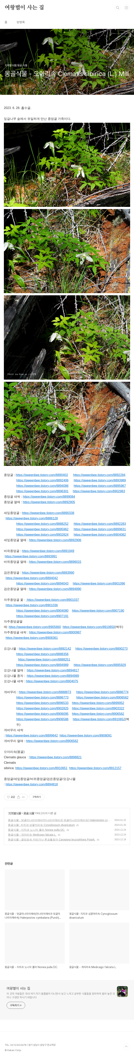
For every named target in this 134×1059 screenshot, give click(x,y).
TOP (126, 1046)
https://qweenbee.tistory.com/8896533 (42, 703)
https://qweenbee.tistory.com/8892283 (100, 523)
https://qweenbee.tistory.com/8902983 (99, 491)
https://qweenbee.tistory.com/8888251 (44, 659)
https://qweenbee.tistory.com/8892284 (99, 475)
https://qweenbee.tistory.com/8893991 (31, 556)
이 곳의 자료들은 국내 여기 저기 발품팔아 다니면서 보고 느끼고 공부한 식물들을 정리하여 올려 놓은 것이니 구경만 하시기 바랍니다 (61, 995)
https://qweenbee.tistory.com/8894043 (42, 583)
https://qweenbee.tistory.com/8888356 (42, 654)
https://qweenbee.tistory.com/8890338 (48, 513)
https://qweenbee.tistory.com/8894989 (42, 665)
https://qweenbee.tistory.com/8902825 (42, 708)
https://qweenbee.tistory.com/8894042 (32, 578)
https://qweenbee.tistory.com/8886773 (42, 697)
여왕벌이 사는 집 (24, 7)
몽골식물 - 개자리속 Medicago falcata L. (32, 834)
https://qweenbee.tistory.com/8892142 (45, 648)
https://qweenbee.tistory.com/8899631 (100, 529)
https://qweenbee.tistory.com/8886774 (102, 692)
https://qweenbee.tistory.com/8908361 (32, 637)
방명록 (21, 22)
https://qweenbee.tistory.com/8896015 (55, 561)
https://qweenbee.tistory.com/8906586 (42, 719)
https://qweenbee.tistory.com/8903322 (98, 708)
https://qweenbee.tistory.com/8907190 (98, 610)
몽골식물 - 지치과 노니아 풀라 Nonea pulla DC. (36, 829)
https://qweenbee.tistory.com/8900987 (55, 632)
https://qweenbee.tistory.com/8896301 (42, 491)
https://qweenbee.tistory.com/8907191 (42, 616)
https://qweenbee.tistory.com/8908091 (86, 735)
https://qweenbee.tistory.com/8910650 (89, 627)
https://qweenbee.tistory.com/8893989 (100, 480)
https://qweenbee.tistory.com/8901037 (53, 599)
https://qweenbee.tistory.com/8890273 (101, 648)
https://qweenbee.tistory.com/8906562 (102, 697)
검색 (118, 8)
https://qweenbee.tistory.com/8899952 (98, 703)
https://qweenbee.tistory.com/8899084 (49, 496)
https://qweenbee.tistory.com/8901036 (32, 605)
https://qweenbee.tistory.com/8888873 (45, 692)
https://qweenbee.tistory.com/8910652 (99, 719)
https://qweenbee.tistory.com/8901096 (99, 583)
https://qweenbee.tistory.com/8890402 (42, 475)
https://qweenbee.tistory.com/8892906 (55, 540)
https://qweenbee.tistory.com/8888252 (42, 523)
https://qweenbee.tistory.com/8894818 (32, 784)
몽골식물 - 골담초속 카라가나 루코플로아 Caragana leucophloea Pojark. (51, 839)
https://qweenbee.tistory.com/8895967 (100, 485)
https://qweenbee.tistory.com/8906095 (42, 713)
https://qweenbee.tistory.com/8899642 (32, 735)
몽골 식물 (28, 813)
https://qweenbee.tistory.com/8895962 (42, 529)
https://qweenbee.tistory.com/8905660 (35, 627)
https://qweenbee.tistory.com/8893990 (48, 572)
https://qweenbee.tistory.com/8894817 (53, 670)
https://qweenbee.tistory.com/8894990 (55, 589)
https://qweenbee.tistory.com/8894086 (42, 485)
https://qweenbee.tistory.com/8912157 (95, 768)
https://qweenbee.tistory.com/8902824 (42, 534)
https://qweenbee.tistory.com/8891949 (48, 551)
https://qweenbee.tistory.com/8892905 (49, 502)
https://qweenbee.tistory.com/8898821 (55, 757)
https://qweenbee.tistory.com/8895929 (100, 665)
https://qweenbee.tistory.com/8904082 (100, 534)
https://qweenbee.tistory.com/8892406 (42, 480)
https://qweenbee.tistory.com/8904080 (42, 610)
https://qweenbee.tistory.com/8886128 (32, 518)
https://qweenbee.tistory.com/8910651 (41, 768)
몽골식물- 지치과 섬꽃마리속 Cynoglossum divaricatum (41, 825)
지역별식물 (14, 813)
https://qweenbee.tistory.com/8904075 (52, 681)
